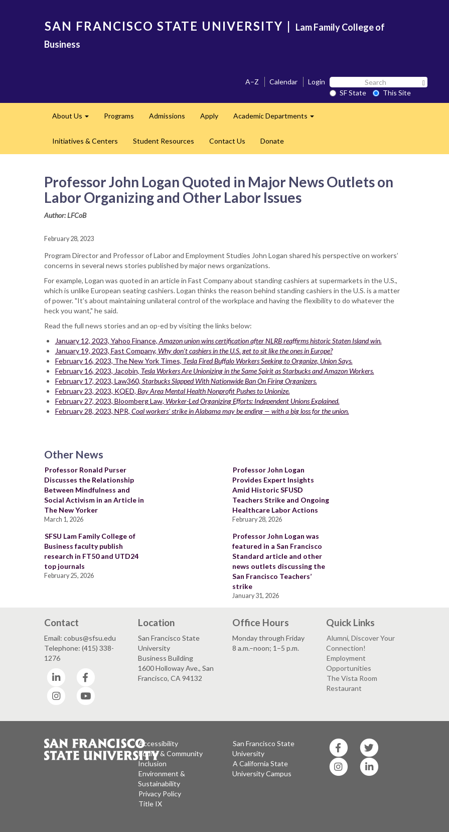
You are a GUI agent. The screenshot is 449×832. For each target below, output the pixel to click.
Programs (119, 115)
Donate (272, 141)
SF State (348, 92)
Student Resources (163, 141)
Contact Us (227, 141)
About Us (74, 118)
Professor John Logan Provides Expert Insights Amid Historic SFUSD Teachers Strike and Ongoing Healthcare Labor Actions (280, 489)
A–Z (252, 81)
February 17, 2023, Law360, (186, 381)
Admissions (167, 115)
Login (316, 81)
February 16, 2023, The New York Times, (204, 360)
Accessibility (158, 743)
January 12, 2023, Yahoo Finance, (218, 340)
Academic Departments (277, 118)
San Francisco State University (263, 748)
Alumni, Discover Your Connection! (360, 643)
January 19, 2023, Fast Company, (194, 350)
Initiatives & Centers (85, 141)
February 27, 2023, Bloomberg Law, (197, 401)
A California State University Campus (261, 768)
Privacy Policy (159, 793)
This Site (392, 92)
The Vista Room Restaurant (351, 683)
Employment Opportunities (348, 663)
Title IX (150, 803)
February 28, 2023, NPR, (202, 411)
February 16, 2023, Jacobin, (214, 371)
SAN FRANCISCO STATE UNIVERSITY (164, 26)
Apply (209, 115)
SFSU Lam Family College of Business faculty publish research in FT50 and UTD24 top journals (91, 551)
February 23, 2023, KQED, (172, 391)
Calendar (283, 81)
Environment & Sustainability (161, 778)
